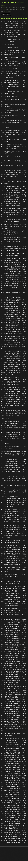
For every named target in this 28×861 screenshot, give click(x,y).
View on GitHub (6, 14)
